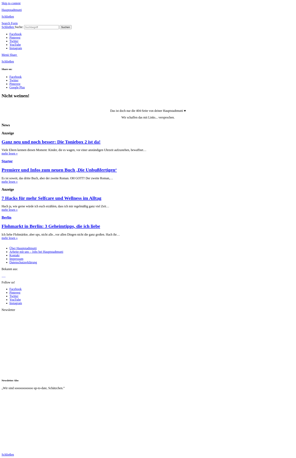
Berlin (6, 217)
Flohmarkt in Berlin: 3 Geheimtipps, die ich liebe (51, 226)
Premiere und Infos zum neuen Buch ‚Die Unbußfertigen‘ (59, 169)
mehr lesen (10, 153)
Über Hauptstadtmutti (23, 248)
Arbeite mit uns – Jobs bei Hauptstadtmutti (36, 251)
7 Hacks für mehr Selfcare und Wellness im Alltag (51, 198)
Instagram (15, 48)
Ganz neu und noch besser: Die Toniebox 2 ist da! (51, 141)
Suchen (65, 27)
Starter (7, 161)
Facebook (15, 34)
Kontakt (14, 255)
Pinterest (14, 37)
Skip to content (11, 3)
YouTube (15, 44)
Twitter (13, 41)
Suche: (19, 27)
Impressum (16, 258)
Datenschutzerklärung (23, 262)
